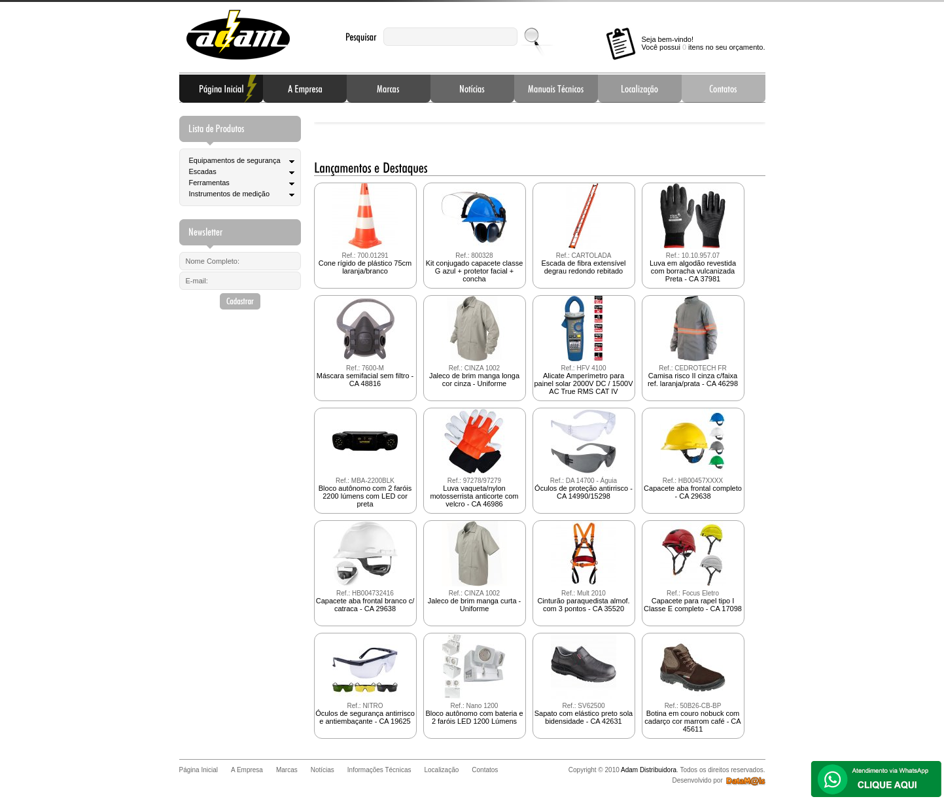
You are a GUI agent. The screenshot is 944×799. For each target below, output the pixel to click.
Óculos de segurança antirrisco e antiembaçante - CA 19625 (365, 679)
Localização (640, 88)
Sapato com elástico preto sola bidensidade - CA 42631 (583, 679)
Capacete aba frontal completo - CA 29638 (693, 454)
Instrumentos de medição (229, 194)
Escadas (203, 171)
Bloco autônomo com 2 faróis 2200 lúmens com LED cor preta (365, 458)
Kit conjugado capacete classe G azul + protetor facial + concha (474, 233)
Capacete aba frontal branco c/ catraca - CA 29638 (365, 567)
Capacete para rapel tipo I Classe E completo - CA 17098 (693, 567)
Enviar (533, 36)
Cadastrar (240, 301)
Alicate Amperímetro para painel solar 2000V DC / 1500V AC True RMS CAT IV (583, 345)
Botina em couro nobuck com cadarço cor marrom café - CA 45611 (692, 683)
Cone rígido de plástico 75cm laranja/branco (365, 229)
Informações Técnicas (556, 88)
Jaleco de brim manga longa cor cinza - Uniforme (474, 341)
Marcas (388, 88)
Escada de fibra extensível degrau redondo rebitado (583, 229)
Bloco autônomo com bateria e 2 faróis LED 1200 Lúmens (474, 679)
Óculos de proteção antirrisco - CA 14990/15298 (583, 454)
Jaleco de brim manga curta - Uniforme (474, 567)
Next (745, 119)
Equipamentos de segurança (235, 160)
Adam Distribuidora (238, 35)
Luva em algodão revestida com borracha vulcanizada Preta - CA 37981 (693, 233)
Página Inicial (221, 88)
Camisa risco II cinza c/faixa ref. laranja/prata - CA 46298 (693, 341)
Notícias (472, 88)
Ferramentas (209, 182)
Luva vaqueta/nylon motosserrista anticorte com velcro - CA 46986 (474, 458)
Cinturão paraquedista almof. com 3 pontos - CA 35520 (583, 567)
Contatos (723, 88)
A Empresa (305, 88)
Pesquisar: (361, 37)
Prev (334, 119)
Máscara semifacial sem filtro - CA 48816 (365, 341)
